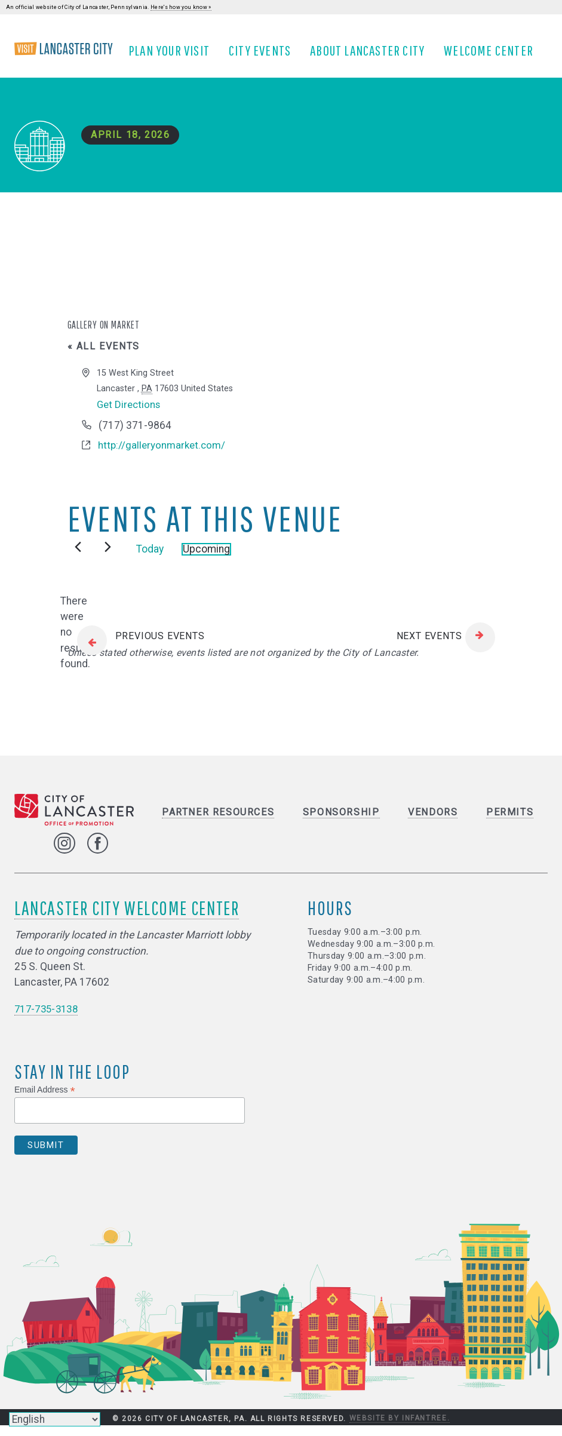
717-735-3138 (49, 1020)
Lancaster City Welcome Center (126, 918)
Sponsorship (341, 823)
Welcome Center (493, 55)
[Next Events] (107, 557)
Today (150, 560)
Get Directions (130, 415)
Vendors (432, 823)
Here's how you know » (181, 7)
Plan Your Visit (173, 55)
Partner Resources (218, 823)
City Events (265, 55)
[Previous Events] (77, 557)
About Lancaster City (372, 55)
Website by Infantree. (399, 1429)
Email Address (44, 1100)
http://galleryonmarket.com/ (163, 456)
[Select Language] (54, 1419)
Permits (509, 823)
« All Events (103, 356)
